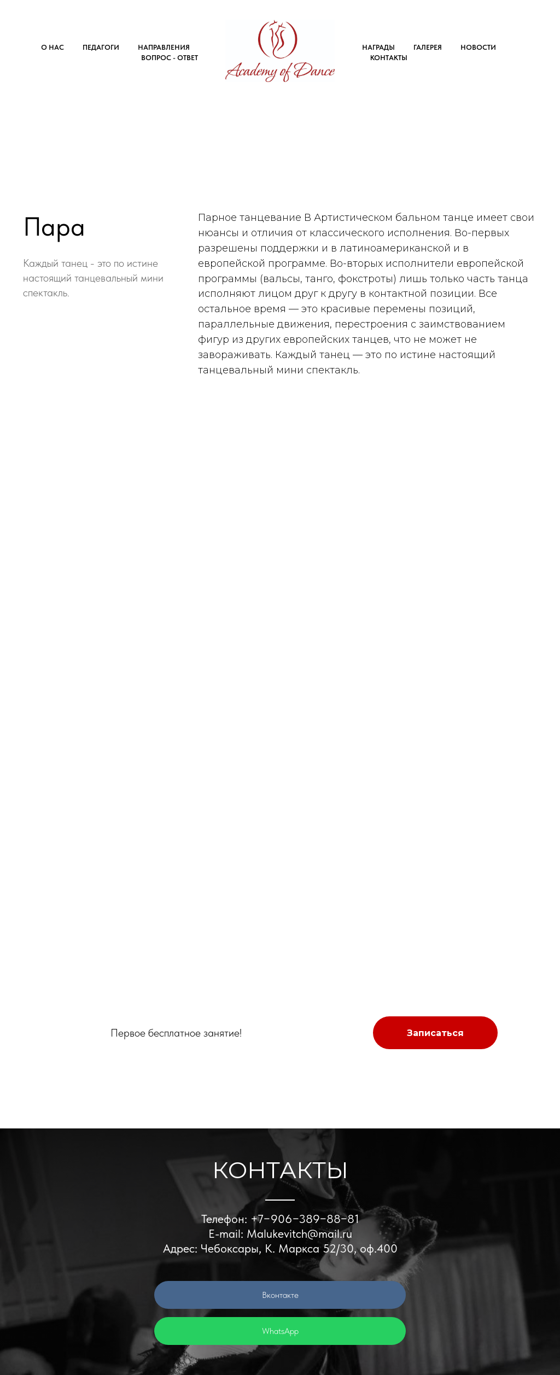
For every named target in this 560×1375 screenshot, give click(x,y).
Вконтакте (280, 1295)
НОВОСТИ (478, 47)
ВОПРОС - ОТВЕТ (169, 58)
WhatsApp (280, 1331)
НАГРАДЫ (378, 47)
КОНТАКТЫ (388, 58)
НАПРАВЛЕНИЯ (164, 47)
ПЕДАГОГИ (101, 47)
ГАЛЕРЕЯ (427, 47)
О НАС (52, 47)
